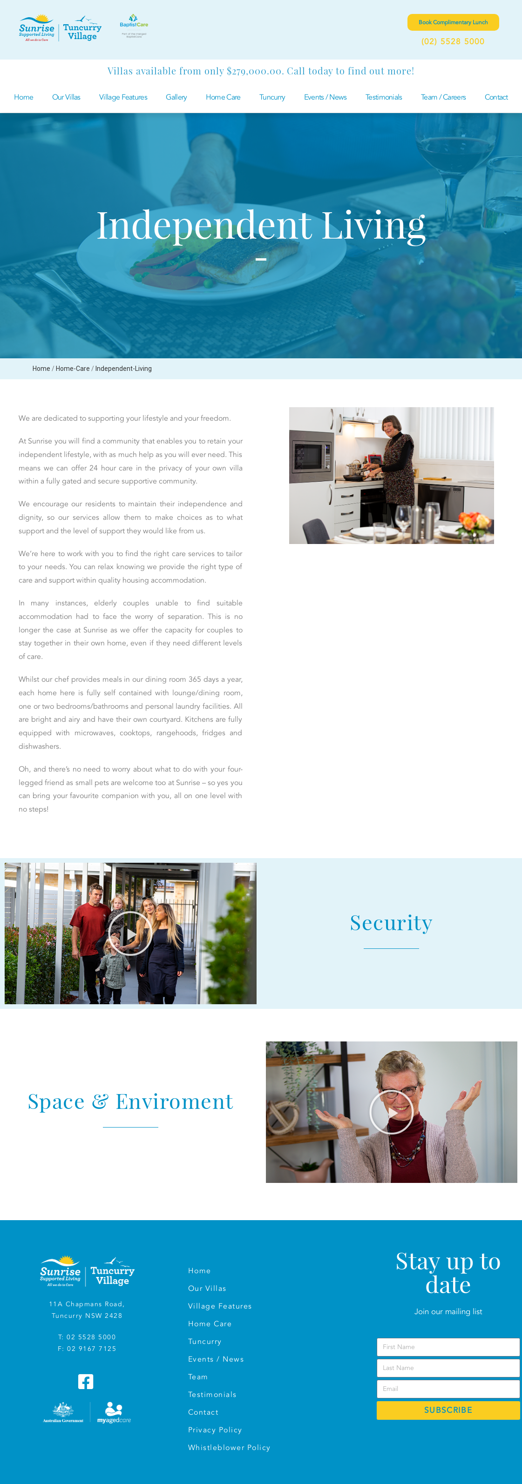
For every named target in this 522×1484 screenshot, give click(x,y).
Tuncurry (272, 97)
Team (198, 1377)
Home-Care (73, 368)
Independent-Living (123, 368)
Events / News (325, 97)
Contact (496, 97)
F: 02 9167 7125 (87, 1348)
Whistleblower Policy (229, 1448)
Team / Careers (443, 97)
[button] (130, 933)
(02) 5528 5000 (453, 41)
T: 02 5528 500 (85, 1337)
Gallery (176, 97)
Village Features (123, 97)
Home (23, 97)
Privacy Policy (215, 1430)
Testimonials (384, 97)
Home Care (223, 97)
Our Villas (66, 97)
